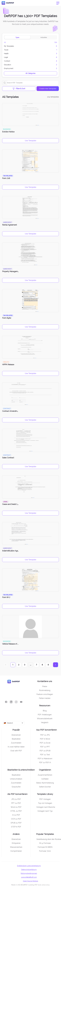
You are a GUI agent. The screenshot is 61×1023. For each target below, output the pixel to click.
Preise (44, 686)
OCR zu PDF (16, 819)
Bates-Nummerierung (45, 783)
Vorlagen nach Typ (45, 811)
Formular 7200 (45, 851)
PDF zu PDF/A (45, 762)
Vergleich (44, 722)
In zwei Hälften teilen (16, 747)
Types (17, 37)
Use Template (30, 141)
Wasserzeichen (16, 847)
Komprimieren (16, 851)
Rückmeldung (44, 690)
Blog (45, 711)
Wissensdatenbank (44, 719)
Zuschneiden (16, 743)
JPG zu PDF (16, 799)
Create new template (47, 89)
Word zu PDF (16, 807)
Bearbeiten (16, 739)
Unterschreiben (16, 779)
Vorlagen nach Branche (45, 807)
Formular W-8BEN (45, 847)
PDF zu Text (45, 755)
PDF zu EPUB (45, 751)
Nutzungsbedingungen (29, 873)
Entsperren (16, 843)
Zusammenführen (45, 775)
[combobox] (14, 723)
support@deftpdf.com (29, 877)
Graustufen (16, 787)
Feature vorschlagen (44, 694)
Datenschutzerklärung (29, 869)
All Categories (30, 73)
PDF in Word (45, 739)
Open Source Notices (30, 881)
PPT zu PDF (16, 803)
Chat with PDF (16, 751)
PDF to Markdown (45, 759)
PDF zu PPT (45, 747)
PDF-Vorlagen (45, 799)
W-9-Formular (45, 843)
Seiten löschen (45, 787)
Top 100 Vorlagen (45, 803)
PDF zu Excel (45, 743)
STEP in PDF (16, 827)
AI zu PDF (16, 815)
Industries (43, 37)
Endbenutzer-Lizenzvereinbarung (29, 866)
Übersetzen (16, 735)
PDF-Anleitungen (45, 715)
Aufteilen (45, 779)
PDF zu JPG (45, 735)
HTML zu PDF (16, 811)
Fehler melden (44, 698)
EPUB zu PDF (16, 823)
